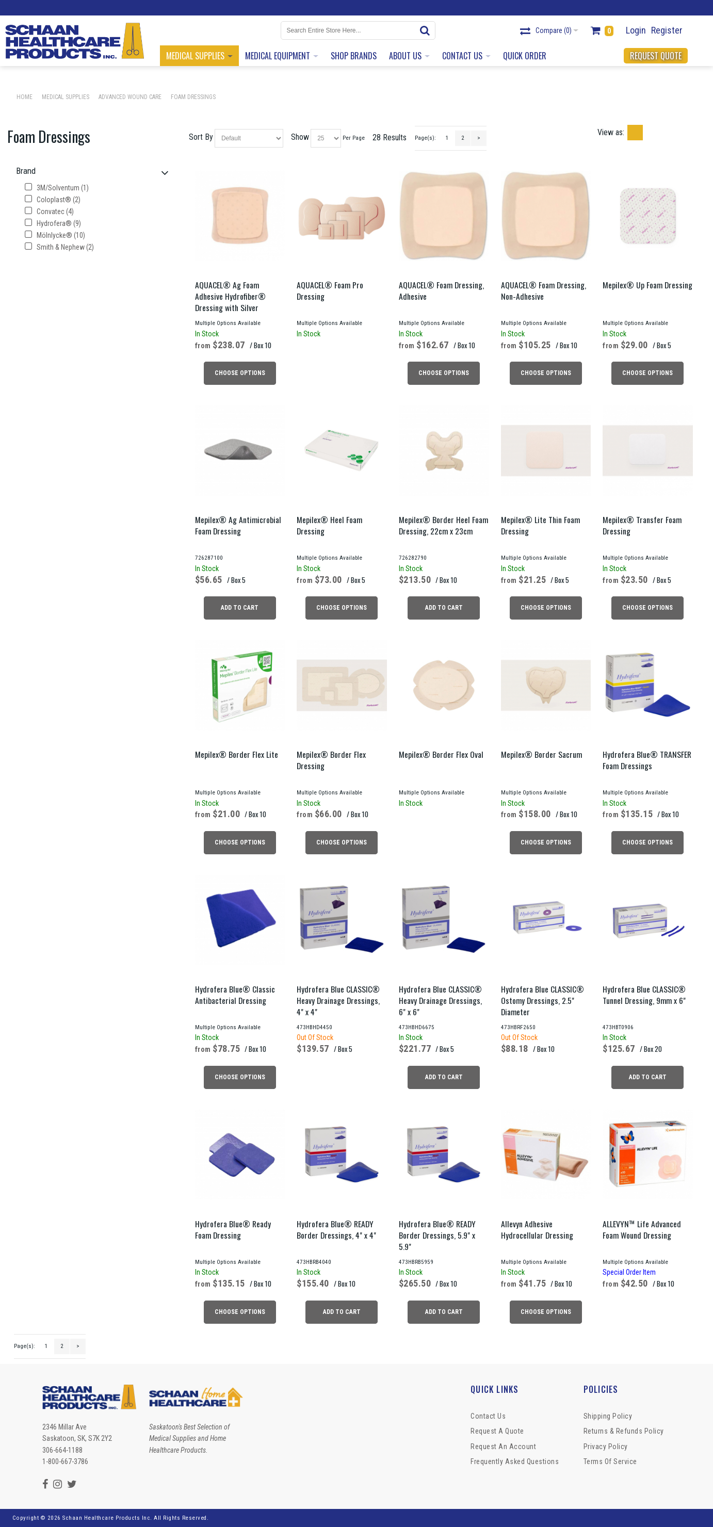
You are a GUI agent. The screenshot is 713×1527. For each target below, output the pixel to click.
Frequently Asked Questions (515, 1461)
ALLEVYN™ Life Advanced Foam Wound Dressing (642, 1229)
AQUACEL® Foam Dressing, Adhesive (441, 290)
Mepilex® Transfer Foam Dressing (642, 525)
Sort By (201, 137)
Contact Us (488, 1416)
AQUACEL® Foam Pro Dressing (330, 290)
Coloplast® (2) (52, 200)
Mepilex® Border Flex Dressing (331, 760)
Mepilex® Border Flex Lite (236, 754)
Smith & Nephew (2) (59, 247)
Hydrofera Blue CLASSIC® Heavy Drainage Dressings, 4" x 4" (338, 1000)
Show (300, 137)
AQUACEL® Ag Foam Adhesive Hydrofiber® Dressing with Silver (230, 296)
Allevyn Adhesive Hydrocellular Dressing (537, 1229)
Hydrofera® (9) (53, 223)
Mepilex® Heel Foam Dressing (329, 525)
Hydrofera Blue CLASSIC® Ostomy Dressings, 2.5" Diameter (542, 1000)
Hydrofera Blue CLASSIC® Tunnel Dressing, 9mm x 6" (644, 994)
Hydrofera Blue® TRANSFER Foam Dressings (647, 760)
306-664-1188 (62, 1450)
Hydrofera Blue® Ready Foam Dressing (233, 1229)
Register (667, 30)
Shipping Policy (608, 1416)
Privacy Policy (606, 1446)
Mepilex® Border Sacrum (541, 754)
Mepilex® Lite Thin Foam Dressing (540, 525)
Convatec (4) (49, 211)
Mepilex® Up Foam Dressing (647, 285)
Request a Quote (497, 1431)
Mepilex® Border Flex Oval (441, 754)
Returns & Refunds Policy (624, 1431)
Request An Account (503, 1446)
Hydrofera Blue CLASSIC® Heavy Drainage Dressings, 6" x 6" (440, 1000)
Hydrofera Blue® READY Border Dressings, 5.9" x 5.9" (437, 1235)
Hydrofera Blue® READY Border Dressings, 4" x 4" (336, 1229)
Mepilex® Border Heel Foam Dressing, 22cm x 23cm (443, 525)
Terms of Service (610, 1461)
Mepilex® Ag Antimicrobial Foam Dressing (238, 525)
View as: (610, 132)
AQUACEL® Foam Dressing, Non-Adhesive (543, 290)
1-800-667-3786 (65, 1461)
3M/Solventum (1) (57, 188)
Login (636, 30)
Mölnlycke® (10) (55, 235)
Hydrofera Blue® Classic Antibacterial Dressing (235, 994)
